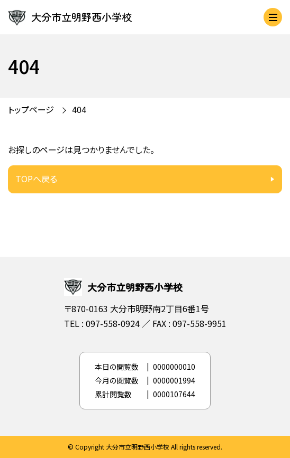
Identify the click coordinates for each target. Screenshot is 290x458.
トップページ (31, 109)
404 (79, 109)
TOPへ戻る (36, 178)
